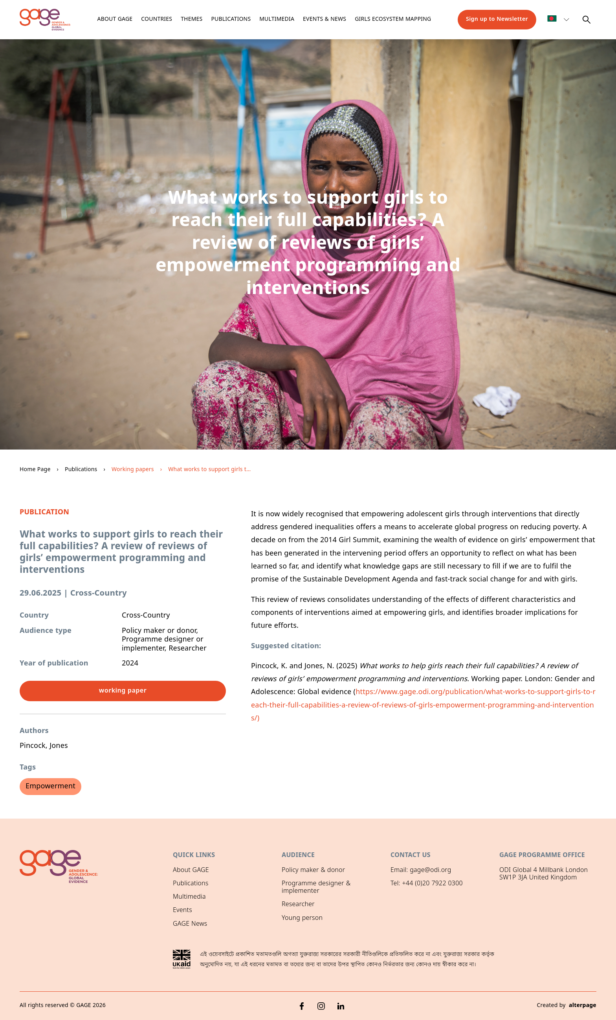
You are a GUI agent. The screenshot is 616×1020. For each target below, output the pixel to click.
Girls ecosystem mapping (393, 19)
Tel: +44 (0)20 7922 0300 (426, 883)
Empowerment (50, 786)
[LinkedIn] (341, 1006)
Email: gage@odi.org (420, 870)
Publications (231, 19)
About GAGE (191, 870)
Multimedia (276, 19)
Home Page (35, 469)
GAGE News (190, 924)
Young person (302, 918)
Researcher (298, 904)
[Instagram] (321, 1006)
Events (182, 910)
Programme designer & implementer (316, 887)
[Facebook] (302, 1006)
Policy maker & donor (313, 870)
